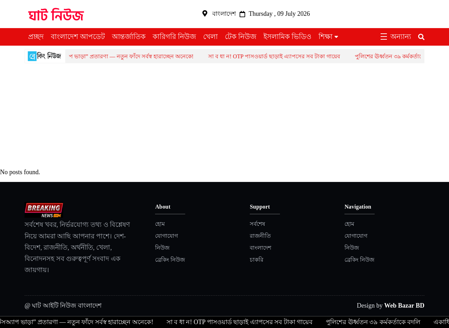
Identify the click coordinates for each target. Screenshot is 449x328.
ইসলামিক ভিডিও (287, 36)
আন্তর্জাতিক (129, 36)
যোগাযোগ (166, 236)
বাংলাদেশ (260, 248)
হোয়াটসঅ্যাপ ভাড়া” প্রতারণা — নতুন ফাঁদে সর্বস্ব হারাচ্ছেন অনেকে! (123, 56)
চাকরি (256, 260)
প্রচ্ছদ (36, 36)
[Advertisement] (224, 116)
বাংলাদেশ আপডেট (78, 36)
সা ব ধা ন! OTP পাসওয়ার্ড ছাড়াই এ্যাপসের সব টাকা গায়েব (279, 56)
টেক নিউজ (240, 36)
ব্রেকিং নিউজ (170, 260)
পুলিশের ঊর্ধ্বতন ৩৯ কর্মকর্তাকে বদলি (401, 56)
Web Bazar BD (404, 305)
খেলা (210, 36)
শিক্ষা (326, 36)
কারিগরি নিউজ (174, 36)
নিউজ (162, 248)
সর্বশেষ (257, 224)
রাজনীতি (260, 236)
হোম (160, 224)
